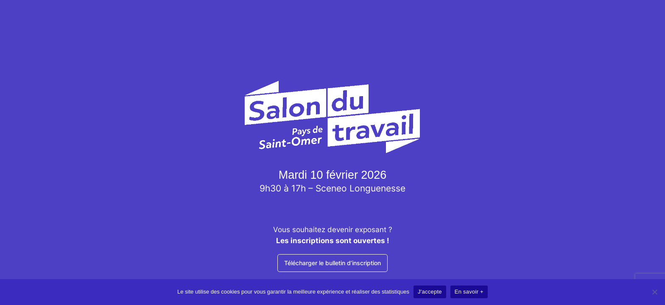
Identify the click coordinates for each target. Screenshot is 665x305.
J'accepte (430, 291)
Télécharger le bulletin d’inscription (332, 262)
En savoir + (469, 291)
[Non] (654, 292)
